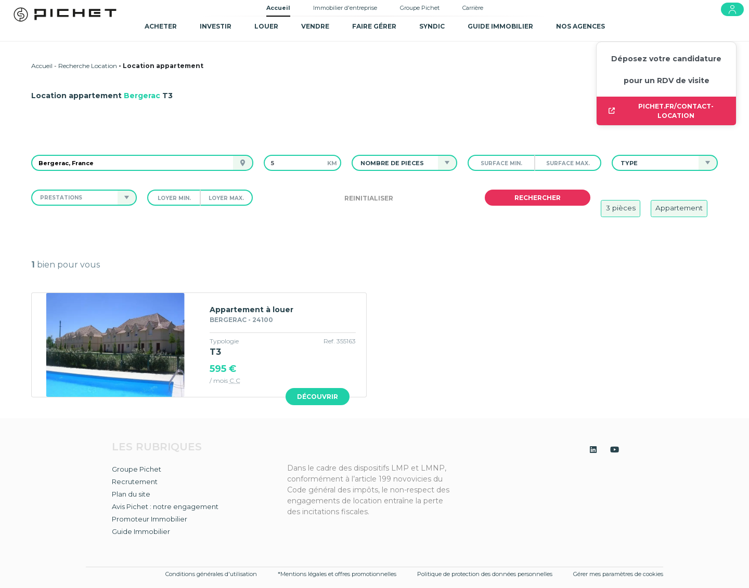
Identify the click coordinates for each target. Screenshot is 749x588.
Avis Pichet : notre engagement (165, 506)
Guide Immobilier (141, 531)
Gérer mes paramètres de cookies (618, 574)
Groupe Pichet (420, 7)
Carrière (472, 7)
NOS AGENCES (580, 26)
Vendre (315, 26)
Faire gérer (374, 26)
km (332, 163)
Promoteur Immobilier (149, 519)
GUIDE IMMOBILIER (500, 26)
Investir (215, 26)
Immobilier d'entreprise (345, 7)
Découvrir (317, 396)
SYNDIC (432, 26)
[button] (395, 163)
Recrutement (135, 481)
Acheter (161, 26)
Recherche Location (87, 66)
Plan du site (131, 494)
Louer (266, 26)
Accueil (278, 7)
